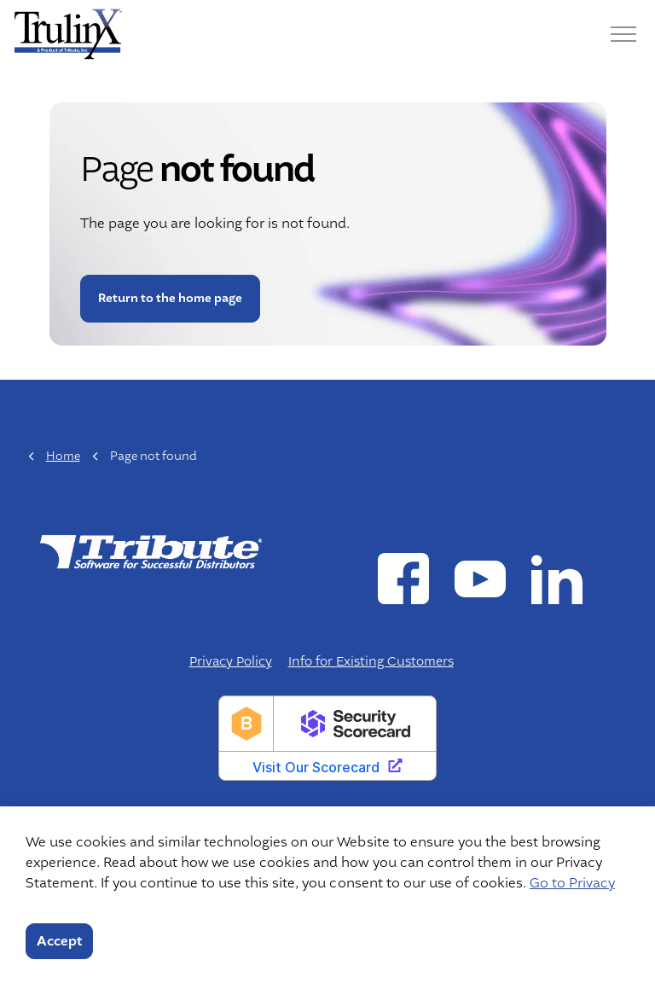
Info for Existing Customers (371, 662)
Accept (59, 941)
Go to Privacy (572, 883)
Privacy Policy (230, 662)
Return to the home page (169, 298)
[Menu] (623, 34)
